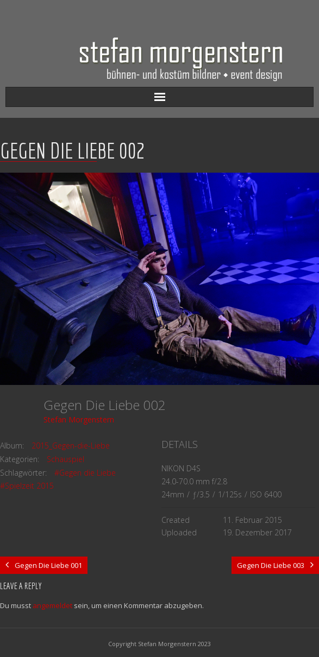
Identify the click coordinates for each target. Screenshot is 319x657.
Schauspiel (65, 459)
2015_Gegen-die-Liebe (71, 445)
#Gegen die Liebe (85, 473)
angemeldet (52, 605)
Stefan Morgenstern (78, 419)
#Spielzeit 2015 (27, 486)
